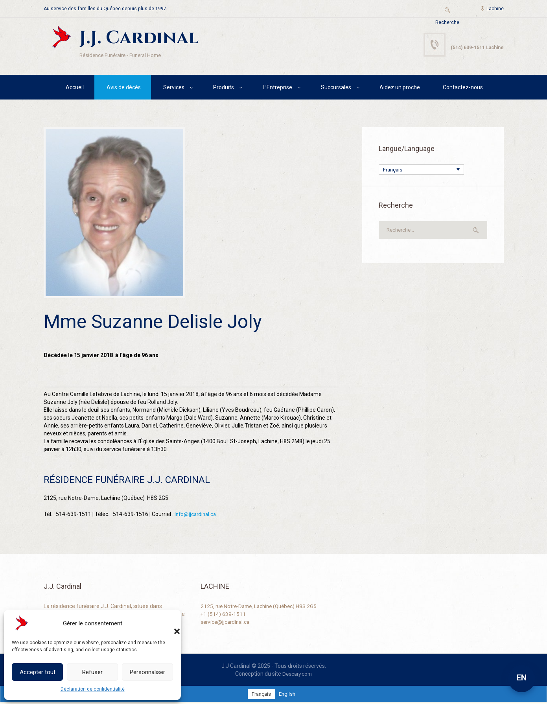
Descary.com (297, 675)
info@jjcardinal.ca (197, 515)
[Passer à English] (288, 696)
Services (173, 88)
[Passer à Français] (261, 696)
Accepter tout (37, 672)
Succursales (336, 88)
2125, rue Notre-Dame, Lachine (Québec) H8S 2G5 (262, 607)
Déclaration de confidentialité (93, 689)
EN (522, 677)
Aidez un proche (399, 88)
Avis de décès (124, 88)
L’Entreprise (277, 88)
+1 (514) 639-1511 (224, 615)
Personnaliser (147, 672)
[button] (169, 623)
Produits (223, 88)
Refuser (92, 672)
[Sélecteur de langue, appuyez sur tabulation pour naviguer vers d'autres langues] (421, 171)
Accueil (75, 88)
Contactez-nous (463, 88)
